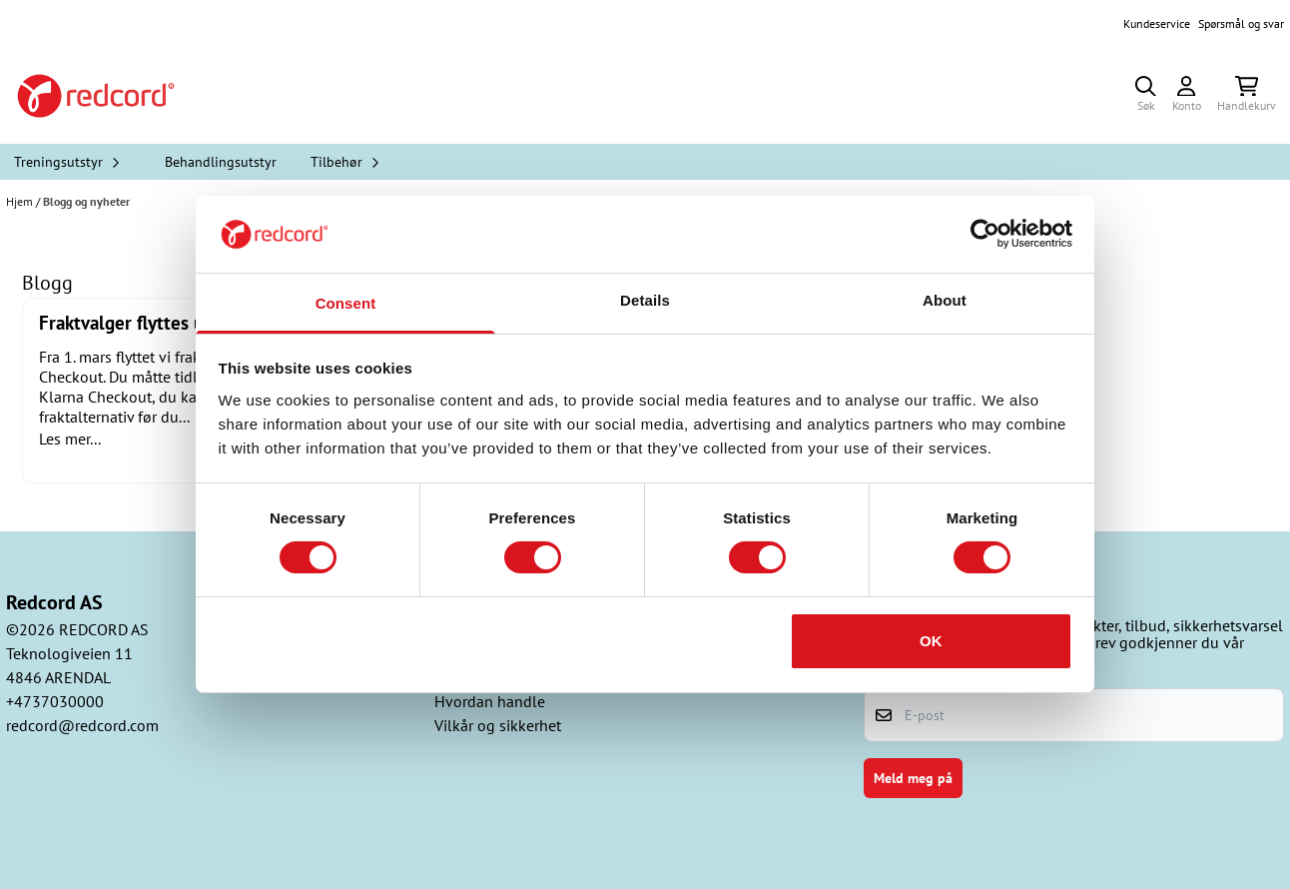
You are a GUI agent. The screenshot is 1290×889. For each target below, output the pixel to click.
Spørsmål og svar (1241, 23)
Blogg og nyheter (86, 201)
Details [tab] (645, 300)
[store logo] (96, 96)
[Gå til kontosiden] (1186, 96)
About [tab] (945, 300)
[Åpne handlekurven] (1246, 96)
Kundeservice (1156, 23)
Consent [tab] (346, 303)
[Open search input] (1145, 96)
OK (931, 640)
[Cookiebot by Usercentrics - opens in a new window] (985, 234)
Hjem (21, 201)
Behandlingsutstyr (221, 162)
